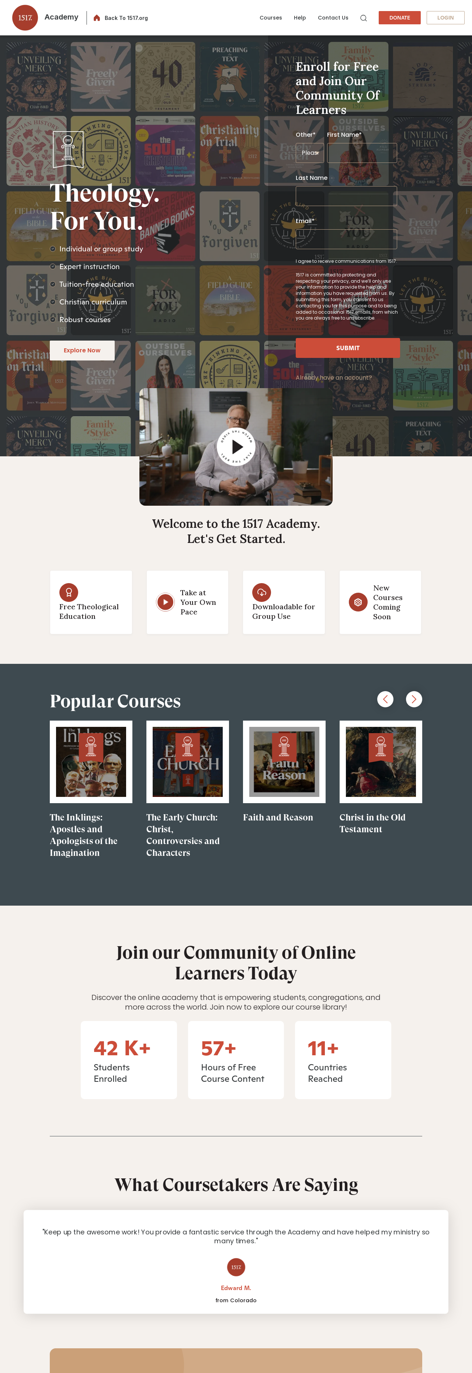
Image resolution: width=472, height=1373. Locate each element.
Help (300, 17)
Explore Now (82, 350)
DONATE (399, 17)
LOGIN (445, 17)
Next (414, 699)
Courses (271, 17)
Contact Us (333, 17)
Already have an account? (334, 377)
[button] (43, 17)
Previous (385, 699)
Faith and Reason (278, 817)
